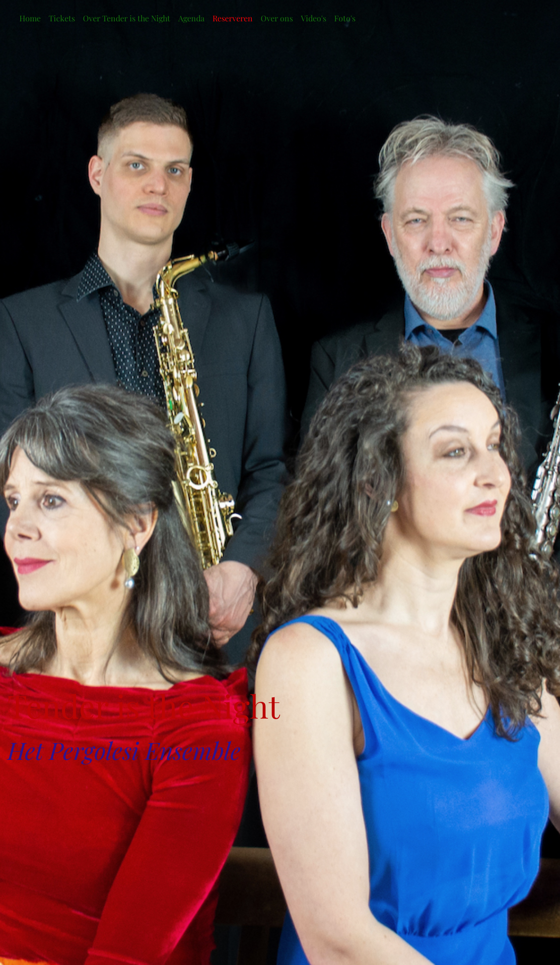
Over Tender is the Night (126, 18)
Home (30, 18)
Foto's (344, 18)
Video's (313, 18)
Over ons (277, 18)
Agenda (191, 18)
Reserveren (232, 18)
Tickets (62, 18)
